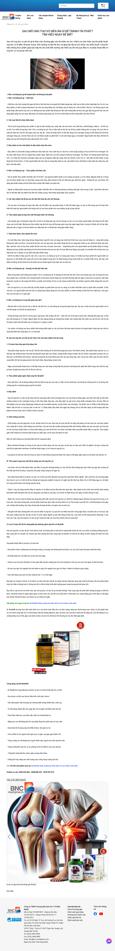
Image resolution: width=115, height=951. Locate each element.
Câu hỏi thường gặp (75, 909)
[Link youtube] (102, 913)
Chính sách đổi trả (74, 917)
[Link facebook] (96, 913)
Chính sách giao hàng (75, 912)
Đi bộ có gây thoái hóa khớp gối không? (21, 884)
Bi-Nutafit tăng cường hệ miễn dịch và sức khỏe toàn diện (53, 603)
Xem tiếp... (10, 891)
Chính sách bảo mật (75, 920)
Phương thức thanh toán (76, 915)
